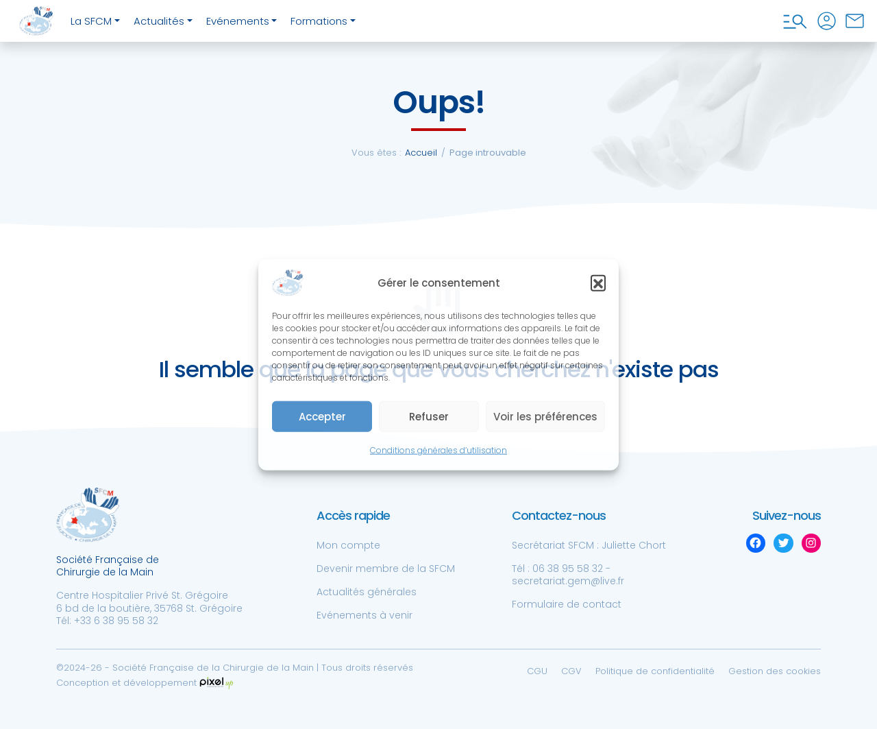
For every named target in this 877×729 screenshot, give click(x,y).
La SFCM (91, 21)
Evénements (237, 21)
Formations (319, 21)
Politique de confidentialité (655, 671)
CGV (571, 671)
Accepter (322, 416)
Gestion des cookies (774, 671)
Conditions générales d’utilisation (438, 450)
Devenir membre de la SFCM (386, 568)
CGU (537, 671)
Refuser (429, 416)
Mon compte (348, 545)
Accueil (421, 152)
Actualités (159, 21)
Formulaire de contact (566, 604)
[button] (598, 282)
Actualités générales (367, 592)
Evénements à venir (364, 615)
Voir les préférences (545, 416)
